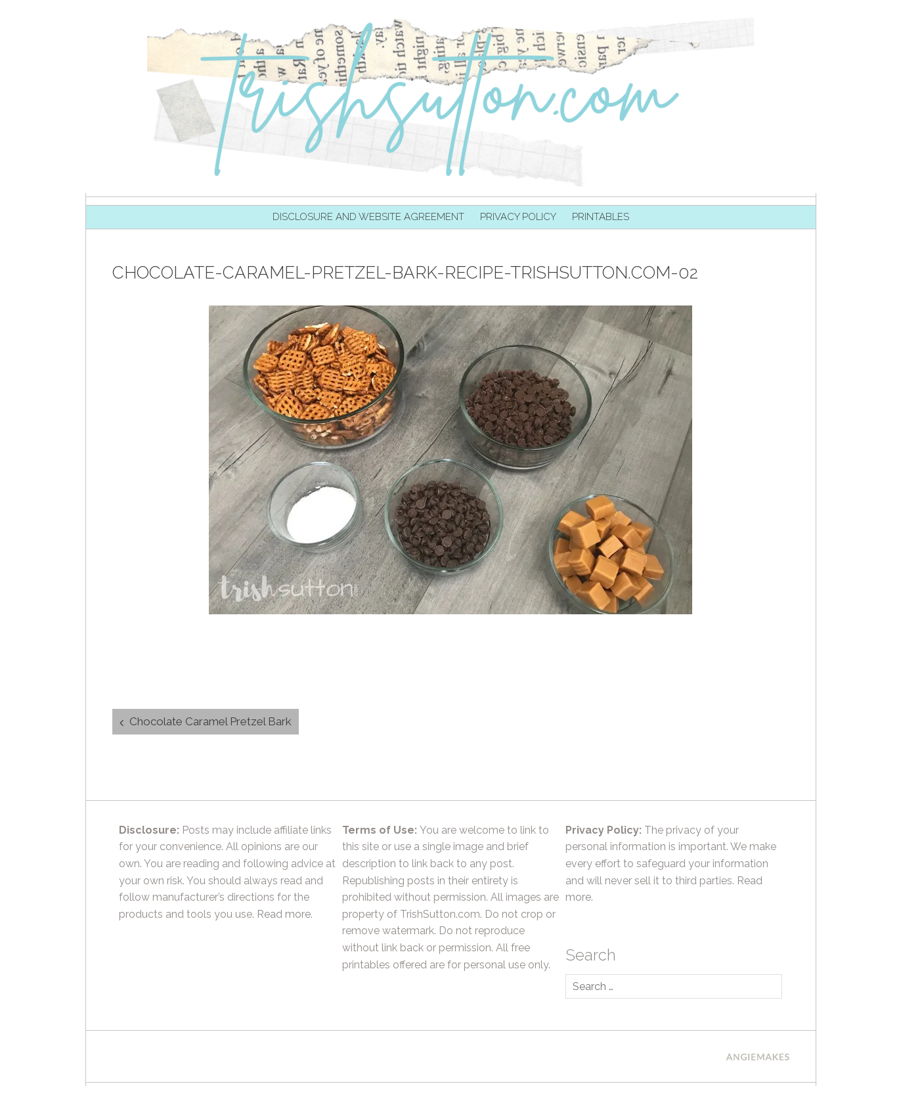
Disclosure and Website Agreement (368, 217)
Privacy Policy (518, 217)
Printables (600, 217)
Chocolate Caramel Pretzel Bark (210, 721)
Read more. (285, 914)
